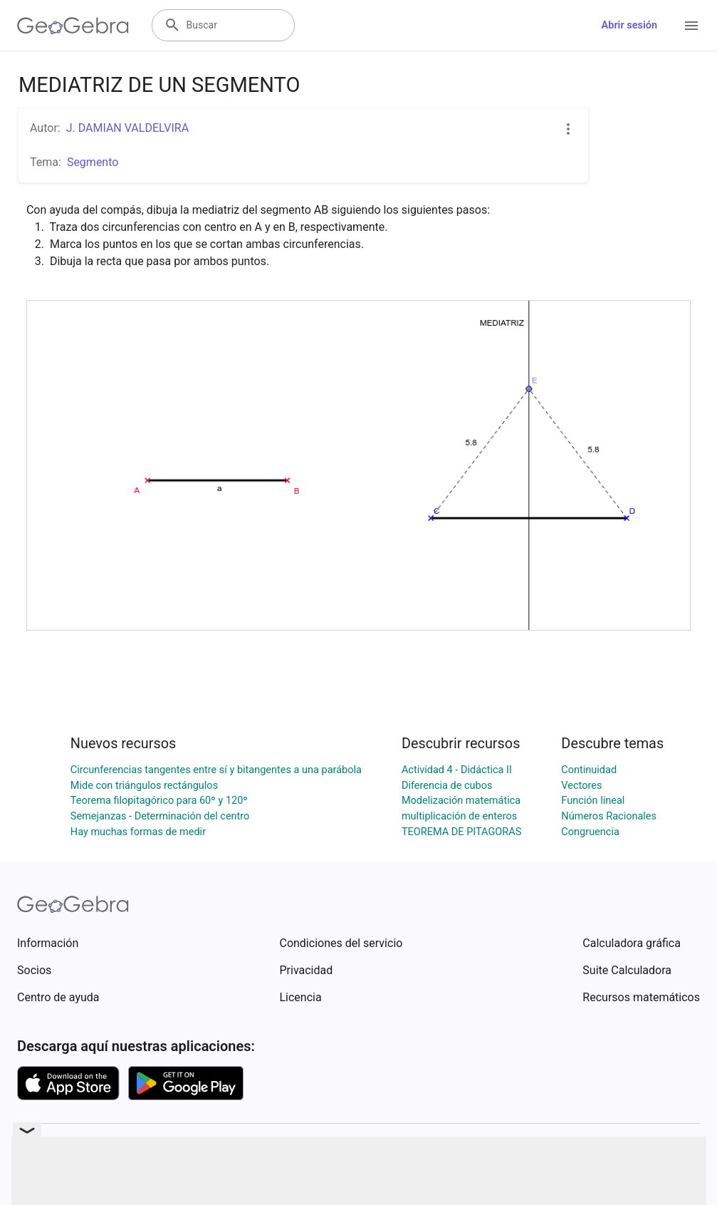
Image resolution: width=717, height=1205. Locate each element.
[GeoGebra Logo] (73, 25)
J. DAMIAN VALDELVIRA (127, 128)
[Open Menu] (691, 25)
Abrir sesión (629, 25)
